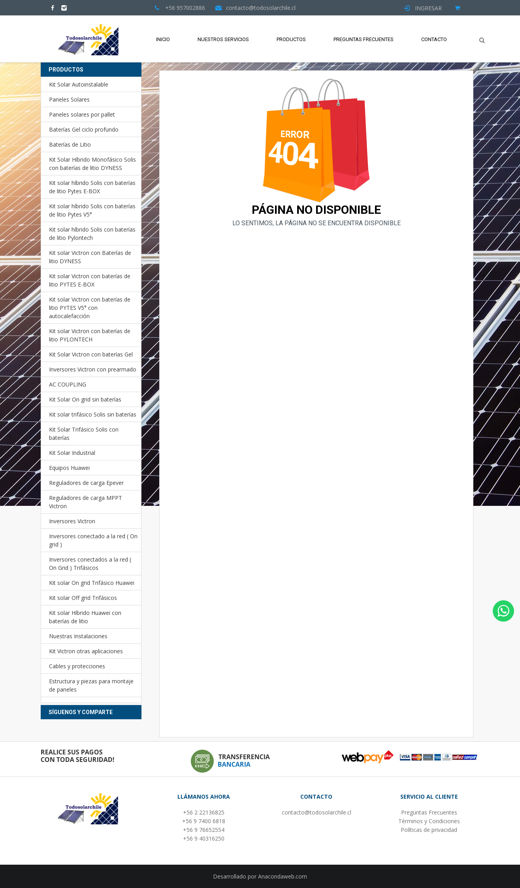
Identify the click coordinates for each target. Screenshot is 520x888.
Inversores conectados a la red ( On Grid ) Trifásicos (90, 563)
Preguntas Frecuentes (363, 39)
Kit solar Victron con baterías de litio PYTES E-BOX (89, 280)
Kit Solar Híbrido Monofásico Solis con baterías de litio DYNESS (92, 164)
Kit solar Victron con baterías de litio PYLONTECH (89, 335)
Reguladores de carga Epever (86, 482)
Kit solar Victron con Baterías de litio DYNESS (90, 257)
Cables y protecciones (77, 666)
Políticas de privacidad (429, 829)
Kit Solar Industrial (72, 452)
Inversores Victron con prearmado (92, 369)
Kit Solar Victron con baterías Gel (91, 354)
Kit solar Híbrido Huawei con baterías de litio (85, 617)
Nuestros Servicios (223, 39)
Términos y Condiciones (429, 821)
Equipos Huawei (69, 467)
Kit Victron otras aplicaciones (86, 651)
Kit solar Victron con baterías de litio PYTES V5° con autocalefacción (89, 308)
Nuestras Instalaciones (78, 636)
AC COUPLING (67, 384)
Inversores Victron (72, 521)
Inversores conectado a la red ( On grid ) (93, 540)
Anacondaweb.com (282, 876)
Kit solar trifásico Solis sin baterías (92, 414)
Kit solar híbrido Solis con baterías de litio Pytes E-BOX (92, 187)
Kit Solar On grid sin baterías (85, 399)
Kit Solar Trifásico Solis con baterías (84, 433)
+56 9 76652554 (203, 829)
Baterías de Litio (70, 144)
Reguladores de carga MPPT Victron (85, 502)
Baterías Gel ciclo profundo (84, 129)
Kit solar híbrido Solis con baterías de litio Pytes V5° (92, 210)
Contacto (434, 39)
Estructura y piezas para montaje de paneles (91, 685)
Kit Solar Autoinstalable (78, 84)
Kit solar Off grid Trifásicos (83, 597)
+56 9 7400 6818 (203, 821)
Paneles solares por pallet (82, 114)
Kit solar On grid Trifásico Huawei (91, 582)
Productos (291, 39)
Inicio (163, 39)
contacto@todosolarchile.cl (316, 812)
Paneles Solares (69, 99)
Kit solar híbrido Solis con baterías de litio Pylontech (92, 233)
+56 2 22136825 (203, 812)
